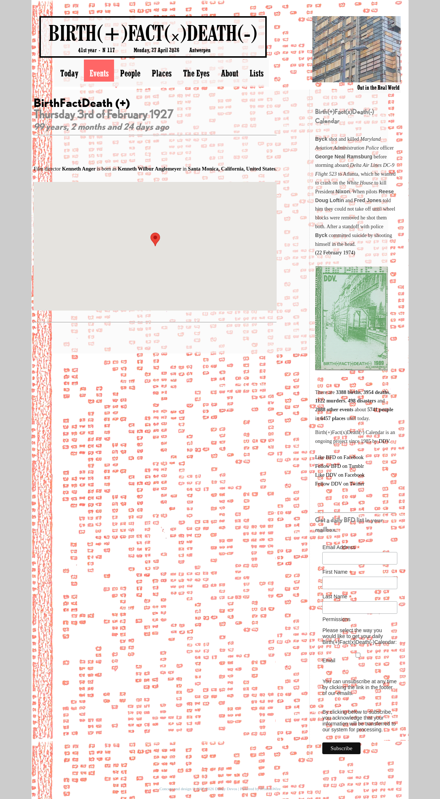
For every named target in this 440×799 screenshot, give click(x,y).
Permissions (336, 619)
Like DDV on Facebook (340, 475)
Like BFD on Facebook (339, 457)
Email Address (341, 547)
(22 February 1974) (335, 252)
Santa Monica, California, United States (232, 169)
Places (161, 73)
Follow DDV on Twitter (339, 484)
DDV (384, 441)
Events (99, 73)
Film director (65, 169)
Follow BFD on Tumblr (339, 466)
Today (69, 73)
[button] (155, 239)
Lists (256, 73)
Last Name (337, 596)
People (130, 73)
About (229, 73)
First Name (337, 572)
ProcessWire (270, 789)
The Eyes (196, 73)
